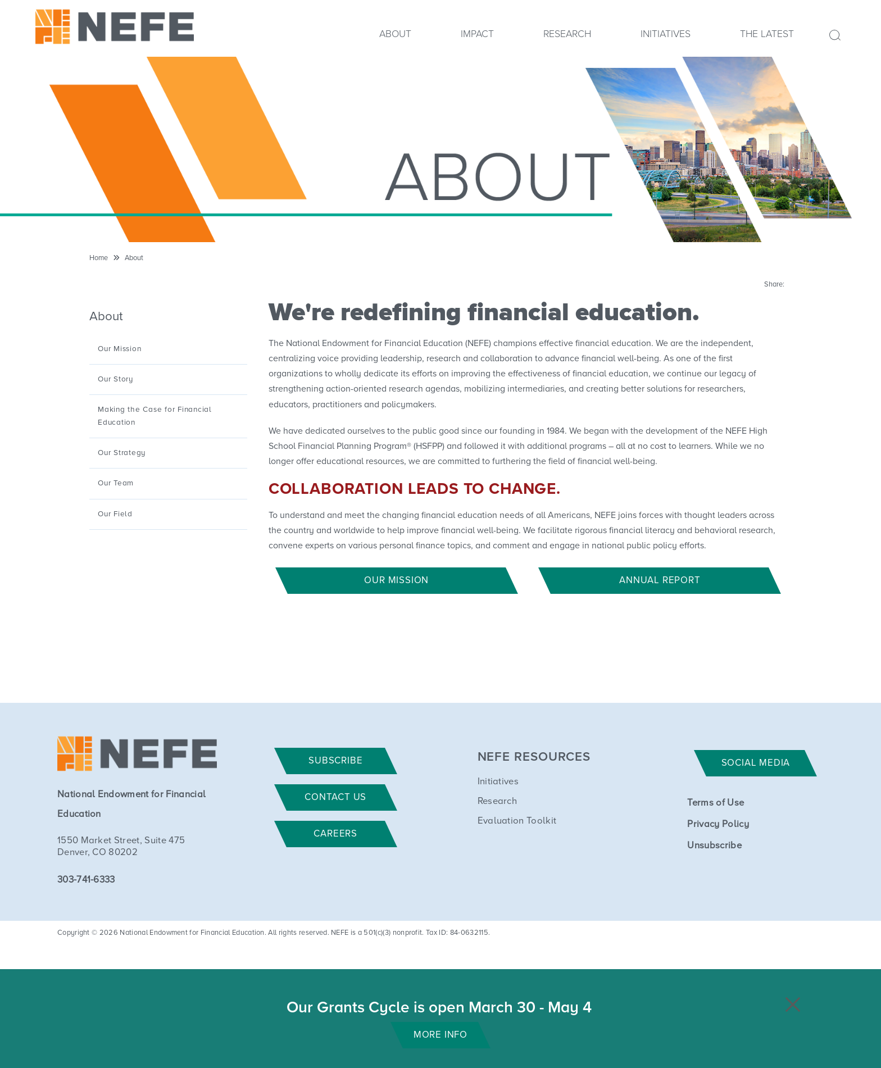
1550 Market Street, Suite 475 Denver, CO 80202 (121, 846)
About (395, 34)
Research (567, 34)
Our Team (116, 483)
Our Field (115, 514)
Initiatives (666, 34)
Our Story (115, 379)
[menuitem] (395, 38)
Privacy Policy (717, 824)
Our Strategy (122, 453)
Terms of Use (715, 803)
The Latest (767, 34)
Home (98, 258)
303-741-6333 (86, 880)
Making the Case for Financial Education (155, 416)
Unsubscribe (714, 846)
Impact (477, 34)
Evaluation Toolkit (517, 821)
